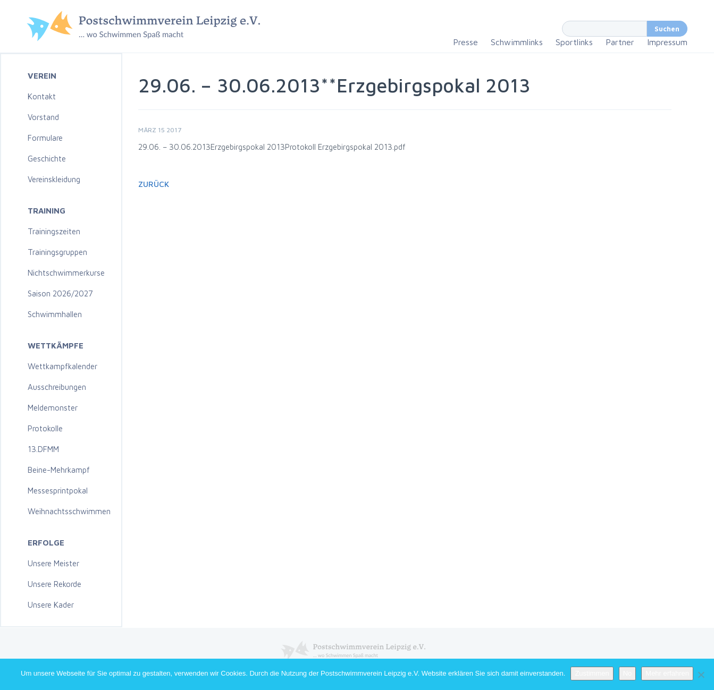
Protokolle (45, 428)
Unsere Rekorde (54, 584)
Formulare (45, 137)
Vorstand (43, 117)
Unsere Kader (51, 604)
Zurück (153, 184)
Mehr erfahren (667, 673)
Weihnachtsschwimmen (69, 511)
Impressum (667, 42)
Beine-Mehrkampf (59, 469)
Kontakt (42, 96)
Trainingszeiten (54, 231)
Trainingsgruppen (57, 252)
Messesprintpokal (58, 490)
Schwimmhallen (55, 314)
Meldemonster (53, 407)
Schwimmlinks (517, 42)
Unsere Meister (53, 563)
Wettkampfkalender (62, 366)
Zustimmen (592, 673)
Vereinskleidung (54, 179)
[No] (700, 674)
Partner (620, 42)
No (627, 673)
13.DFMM (43, 449)
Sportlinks (574, 42)
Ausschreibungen (57, 386)
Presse (465, 42)
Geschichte (47, 158)
